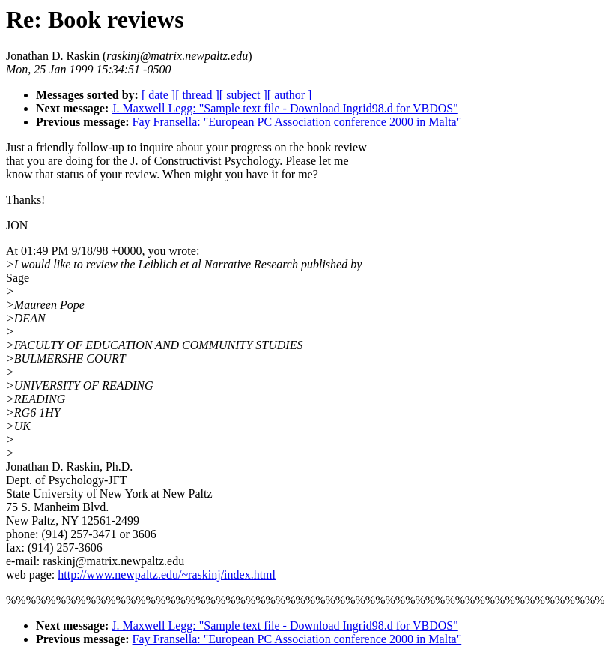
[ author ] (289, 94)
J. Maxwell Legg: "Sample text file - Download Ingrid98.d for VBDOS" (284, 108)
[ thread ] (197, 94)
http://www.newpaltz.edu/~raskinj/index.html (167, 574)
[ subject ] (243, 94)
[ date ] (158, 94)
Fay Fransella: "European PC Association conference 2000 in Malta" (297, 121)
